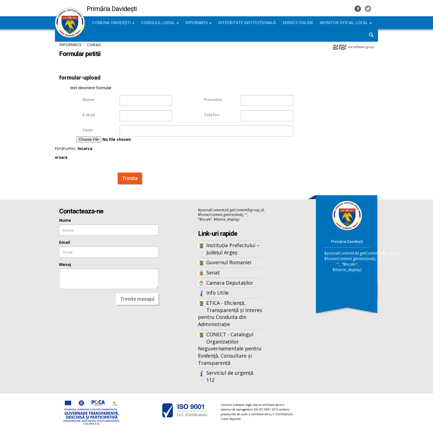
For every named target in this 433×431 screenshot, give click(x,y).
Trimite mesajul (137, 299)
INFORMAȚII (198, 22)
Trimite (130, 178)
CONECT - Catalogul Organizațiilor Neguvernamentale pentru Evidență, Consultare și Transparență (230, 348)
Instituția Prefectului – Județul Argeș (233, 249)
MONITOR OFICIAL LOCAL (346, 22)
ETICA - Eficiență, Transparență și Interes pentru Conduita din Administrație (230, 313)
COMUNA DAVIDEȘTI (113, 22)
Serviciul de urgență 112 (229, 376)
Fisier (88, 130)
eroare (61, 157)
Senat (213, 272)
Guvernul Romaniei (228, 262)
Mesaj (65, 264)
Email (64, 242)
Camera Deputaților (229, 282)
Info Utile (217, 292)
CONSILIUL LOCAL (160, 22)
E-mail (89, 114)
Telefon (212, 114)
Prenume (213, 99)
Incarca (113, 143)
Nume (88, 99)
